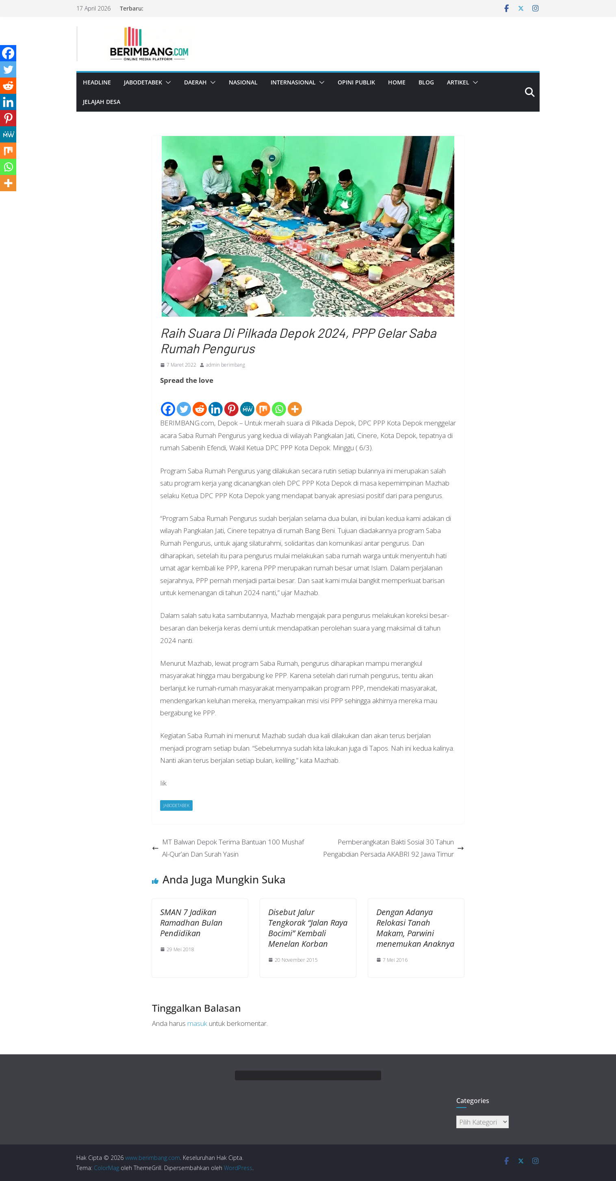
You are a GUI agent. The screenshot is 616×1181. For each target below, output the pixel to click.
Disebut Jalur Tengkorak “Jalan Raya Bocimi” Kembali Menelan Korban (307, 928)
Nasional (243, 82)
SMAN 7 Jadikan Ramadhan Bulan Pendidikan (191, 923)
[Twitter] (184, 402)
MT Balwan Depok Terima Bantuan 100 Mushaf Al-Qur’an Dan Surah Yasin (228, 848)
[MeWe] (247, 402)
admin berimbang (225, 364)
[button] (166, 82)
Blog (426, 82)
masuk (197, 1023)
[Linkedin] (215, 402)
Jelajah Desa (101, 102)
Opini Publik (356, 82)
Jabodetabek (143, 82)
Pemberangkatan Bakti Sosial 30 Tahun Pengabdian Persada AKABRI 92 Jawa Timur (393, 848)
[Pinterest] (231, 402)
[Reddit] (200, 402)
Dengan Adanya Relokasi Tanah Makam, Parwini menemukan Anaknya (415, 928)
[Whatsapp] (279, 402)
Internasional (293, 82)
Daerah (195, 82)
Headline (97, 82)
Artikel (458, 82)
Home (397, 82)
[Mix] (263, 402)
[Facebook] (168, 402)
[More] (295, 402)
